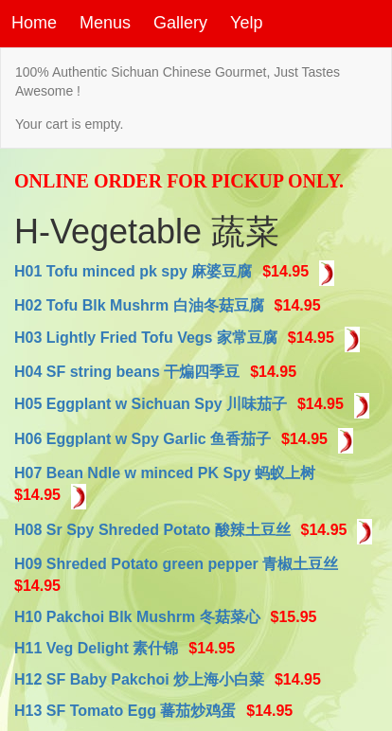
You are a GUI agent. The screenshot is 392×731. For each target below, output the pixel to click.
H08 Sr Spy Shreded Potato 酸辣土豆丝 (152, 531)
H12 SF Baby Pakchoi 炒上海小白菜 (139, 679)
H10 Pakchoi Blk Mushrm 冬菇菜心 (137, 617)
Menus (105, 22)
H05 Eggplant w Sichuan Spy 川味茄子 (150, 404)
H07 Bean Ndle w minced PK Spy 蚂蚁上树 (164, 473)
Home (34, 22)
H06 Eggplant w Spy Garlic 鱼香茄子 (142, 439)
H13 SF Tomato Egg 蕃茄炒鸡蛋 (125, 711)
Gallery (180, 22)
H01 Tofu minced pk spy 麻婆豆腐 (133, 271)
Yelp (246, 22)
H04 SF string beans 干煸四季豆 (127, 372)
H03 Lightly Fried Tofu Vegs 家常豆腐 (145, 338)
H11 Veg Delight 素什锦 (96, 648)
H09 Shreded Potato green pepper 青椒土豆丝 (176, 564)
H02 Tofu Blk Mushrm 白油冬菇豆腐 (139, 305)
